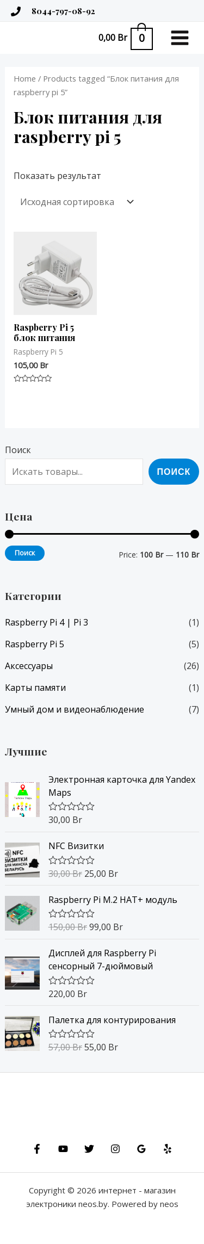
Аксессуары (29, 666)
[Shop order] (75, 202)
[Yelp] (167, 1149)
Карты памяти (35, 688)
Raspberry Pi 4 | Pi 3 (46, 622)
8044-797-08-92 (63, 10)
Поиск (18, 450)
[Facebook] (37, 1149)
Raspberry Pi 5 (34, 644)
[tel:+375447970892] (16, 11)
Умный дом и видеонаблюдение (74, 709)
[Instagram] (115, 1149)
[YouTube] (63, 1149)
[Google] (141, 1149)
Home (25, 78)
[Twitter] (89, 1149)
